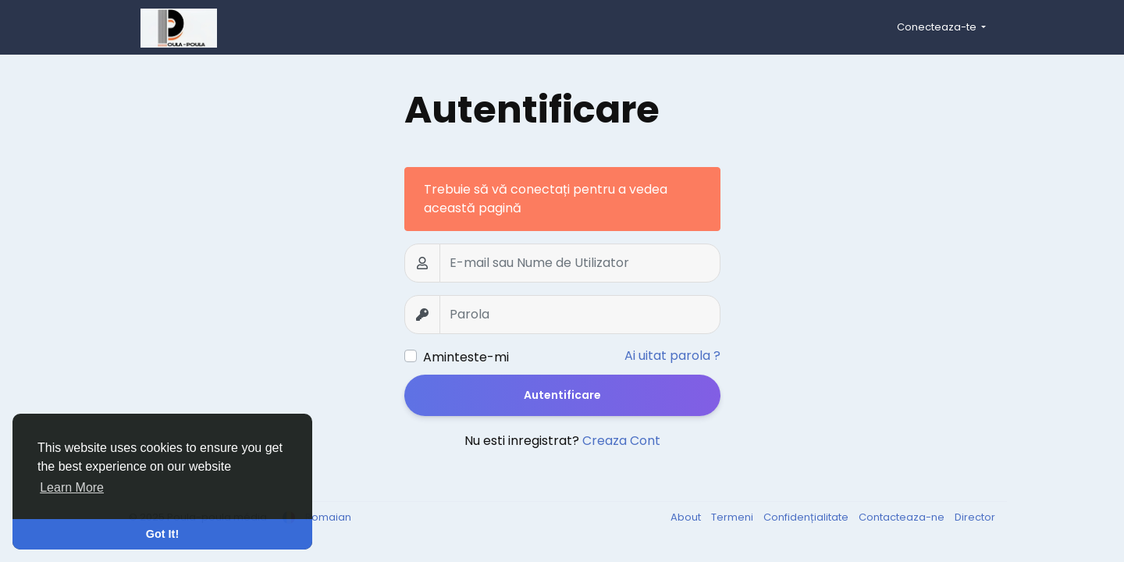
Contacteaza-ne (903, 517)
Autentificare (562, 395)
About (686, 517)
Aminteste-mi (466, 357)
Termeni (733, 517)
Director (975, 517)
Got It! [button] (162, 534)
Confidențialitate (807, 517)
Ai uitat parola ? (672, 356)
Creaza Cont (621, 441)
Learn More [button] (72, 487)
